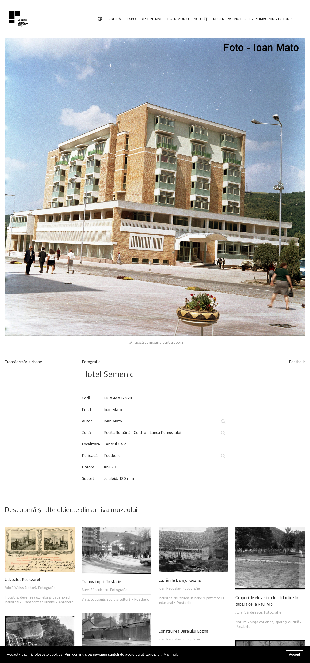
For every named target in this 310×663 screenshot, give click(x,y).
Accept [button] (294, 654)
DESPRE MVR (151, 19)
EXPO (131, 19)
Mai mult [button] (170, 654)
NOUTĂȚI (200, 19)
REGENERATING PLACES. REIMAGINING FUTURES (253, 19)
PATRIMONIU (178, 19)
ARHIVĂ (114, 19)
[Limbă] (100, 19)
